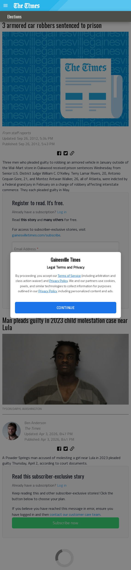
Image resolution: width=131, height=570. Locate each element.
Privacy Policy (58, 280)
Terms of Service (69, 275)
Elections (14, 17)
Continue (65, 307)
